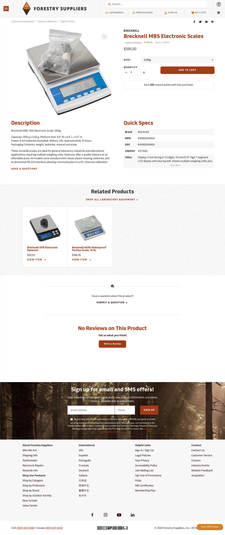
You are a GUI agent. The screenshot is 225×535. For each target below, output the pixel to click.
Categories (114, 13)
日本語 (83, 480)
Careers (196, 460)
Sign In (170, 13)
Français (84, 465)
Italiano (83, 475)
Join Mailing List (144, 470)
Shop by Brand (31, 490)
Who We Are (30, 450)
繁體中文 (84, 490)
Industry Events (200, 465)
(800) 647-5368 (25, 528)
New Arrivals (30, 500)
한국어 (83, 495)
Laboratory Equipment (22, 21)
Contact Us (197, 450)
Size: (127, 60)
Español (83, 455)
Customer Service (201, 455)
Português (85, 460)
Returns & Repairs (33, 465)
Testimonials (30, 460)
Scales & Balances (47, 21)
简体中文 (84, 485)
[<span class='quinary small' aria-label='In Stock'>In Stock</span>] (148, 42)
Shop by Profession (34, 485)
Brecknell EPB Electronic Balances (42, 249)
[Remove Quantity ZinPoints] (126, 72)
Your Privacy (142, 460)
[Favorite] (104, 37)
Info (81, 450)
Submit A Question (112, 302)
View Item (36, 260)
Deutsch (84, 470)
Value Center (30, 505)
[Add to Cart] (187, 70)
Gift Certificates (144, 485)
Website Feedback (202, 470)
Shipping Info (30, 455)
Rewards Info (30, 470)
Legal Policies (143, 455)
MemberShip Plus (145, 490)
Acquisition (197, 475)
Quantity (130, 67)
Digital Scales (67, 21)
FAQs (138, 480)
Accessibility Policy (146, 465)
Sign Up (149, 410)
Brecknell (131, 31)
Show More (175, 165)
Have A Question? (24, 169)
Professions (142, 13)
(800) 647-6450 (54, 528)
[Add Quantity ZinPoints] (144, 72)
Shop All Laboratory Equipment (112, 199)
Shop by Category (33, 480)
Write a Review (112, 344)
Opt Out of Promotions (148, 475)
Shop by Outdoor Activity (37, 495)
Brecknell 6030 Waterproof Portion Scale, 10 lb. (89, 249)
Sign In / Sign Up (144, 450)
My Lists (198, 13)
